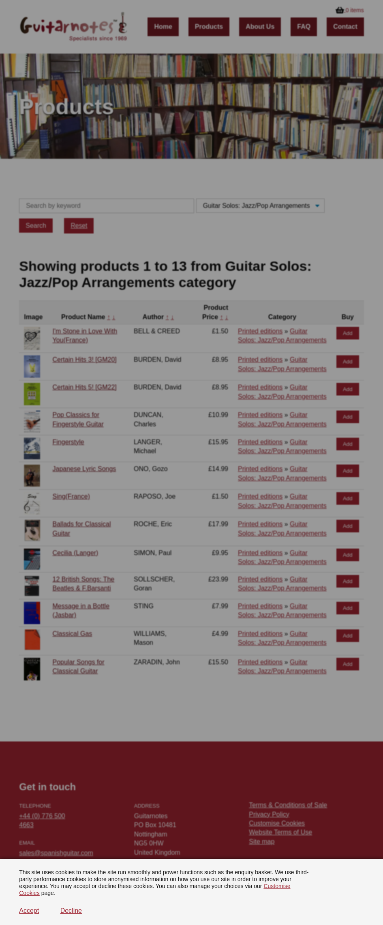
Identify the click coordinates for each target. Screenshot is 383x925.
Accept (29, 910)
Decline (71, 910)
